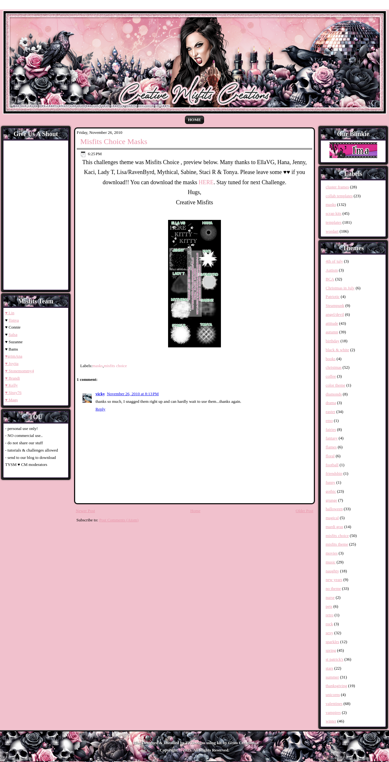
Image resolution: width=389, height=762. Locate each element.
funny (330, 482)
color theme (335, 385)
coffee (331, 376)
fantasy (332, 438)
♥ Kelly (11, 385)
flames (331, 447)
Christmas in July (340, 288)
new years (334, 579)
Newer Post (85, 510)
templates (334, 222)
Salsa (13, 334)
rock (329, 623)
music (331, 562)
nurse (330, 597)
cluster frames (337, 187)
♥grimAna (13, 356)
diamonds (334, 394)
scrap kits (333, 213)
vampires (333, 712)
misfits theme (337, 544)
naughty (332, 571)
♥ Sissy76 (13, 392)
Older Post (304, 510)
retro (330, 615)
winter (331, 721)
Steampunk (335, 305)
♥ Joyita (11, 363)
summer (332, 677)
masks (97, 365)
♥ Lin (9, 312)
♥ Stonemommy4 (19, 370)
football (332, 464)
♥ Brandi (12, 378)
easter (330, 411)
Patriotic (333, 296)
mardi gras (334, 526)
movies (332, 553)
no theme (333, 588)
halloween (334, 508)
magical (332, 517)
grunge (331, 500)
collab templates (339, 195)
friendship (334, 473)
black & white (337, 349)
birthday (332, 340)
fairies (331, 429)
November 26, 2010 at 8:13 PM (133, 393)
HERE (206, 182)
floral (330, 456)
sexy (329, 632)
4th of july (334, 261)
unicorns (333, 694)
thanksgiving (336, 685)
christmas (334, 367)
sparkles (332, 641)
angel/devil (335, 314)
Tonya (14, 320)
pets (329, 606)
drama (331, 402)
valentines (334, 703)
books (331, 358)
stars (329, 668)
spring (331, 650)
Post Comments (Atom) (119, 520)
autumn (332, 332)
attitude (332, 323)
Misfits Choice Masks (113, 141)
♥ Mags (11, 399)
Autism (332, 270)
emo (329, 420)
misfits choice (115, 365)
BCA (330, 279)
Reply (100, 409)
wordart (332, 231)
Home (194, 119)
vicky (100, 393)
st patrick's (334, 659)
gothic (331, 491)
